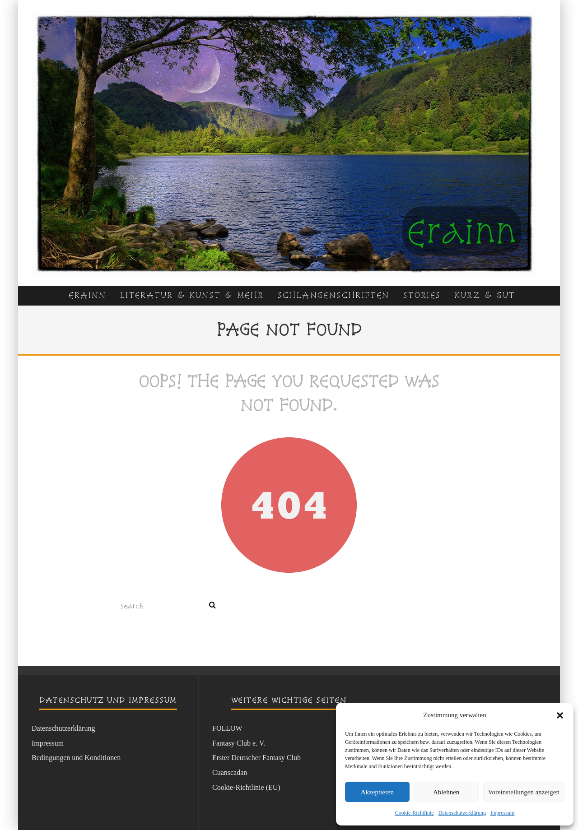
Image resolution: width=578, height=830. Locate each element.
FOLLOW (227, 728)
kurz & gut (485, 295)
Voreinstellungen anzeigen (523, 792)
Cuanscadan (229, 772)
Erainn (87, 295)
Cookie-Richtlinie (414, 813)
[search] (212, 605)
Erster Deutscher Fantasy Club (256, 757)
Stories (422, 295)
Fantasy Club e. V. (238, 743)
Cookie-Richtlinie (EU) (246, 787)
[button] (559, 715)
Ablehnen (446, 792)
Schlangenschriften (334, 295)
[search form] (163, 605)
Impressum (502, 813)
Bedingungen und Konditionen (76, 757)
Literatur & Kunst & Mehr (192, 295)
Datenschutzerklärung (462, 813)
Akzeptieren (377, 792)
